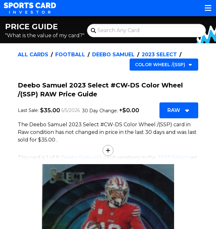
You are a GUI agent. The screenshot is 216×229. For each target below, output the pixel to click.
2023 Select (159, 55)
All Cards (33, 55)
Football (70, 55)
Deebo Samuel (113, 55)
